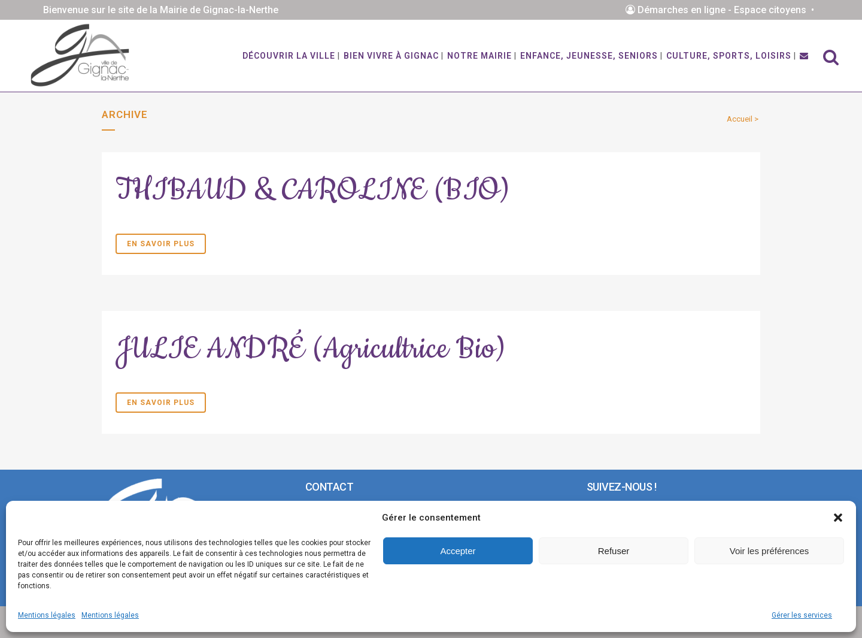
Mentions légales (46, 615)
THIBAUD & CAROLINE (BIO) (312, 190)
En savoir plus (161, 244)
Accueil (739, 118)
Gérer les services (802, 615)
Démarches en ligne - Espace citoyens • (722, 10)
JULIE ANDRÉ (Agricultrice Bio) (310, 349)
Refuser (614, 551)
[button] (838, 518)
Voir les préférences (769, 551)
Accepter (457, 551)
